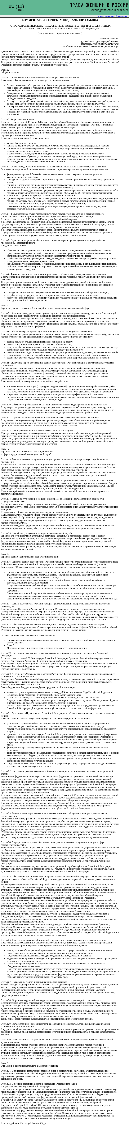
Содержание (121, 16)
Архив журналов (106, 16)
